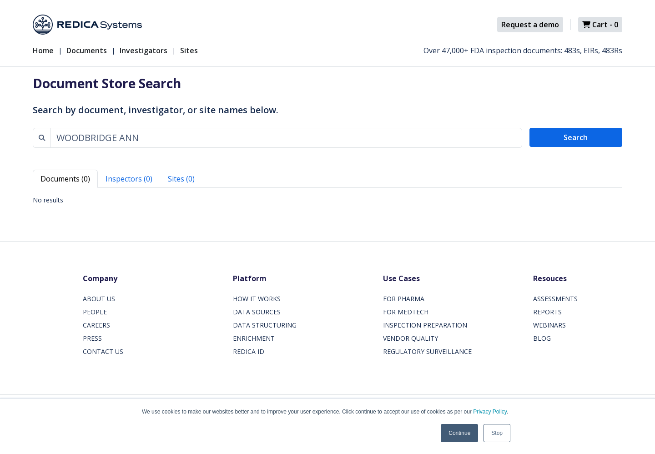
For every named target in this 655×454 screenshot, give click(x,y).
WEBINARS (549, 325)
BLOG (542, 338)
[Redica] (87, 25)
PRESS (92, 338)
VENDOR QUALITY (410, 338)
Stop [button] (497, 433)
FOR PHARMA (403, 298)
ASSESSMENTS (555, 298)
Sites (189, 50)
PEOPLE (95, 312)
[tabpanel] (327, 200)
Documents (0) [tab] (65, 179)
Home (43, 50)
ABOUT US (99, 298)
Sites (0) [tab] (181, 179)
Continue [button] (459, 433)
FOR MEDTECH (405, 312)
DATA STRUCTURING (265, 325)
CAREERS (96, 325)
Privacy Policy (490, 412)
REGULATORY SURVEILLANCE (427, 351)
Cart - (600, 25)
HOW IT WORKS (257, 298)
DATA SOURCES (257, 312)
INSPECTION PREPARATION (425, 325)
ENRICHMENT (254, 338)
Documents (86, 50)
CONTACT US (103, 351)
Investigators (143, 50)
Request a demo (530, 25)
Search (576, 137)
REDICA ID (248, 351)
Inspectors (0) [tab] (129, 179)
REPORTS (547, 312)
